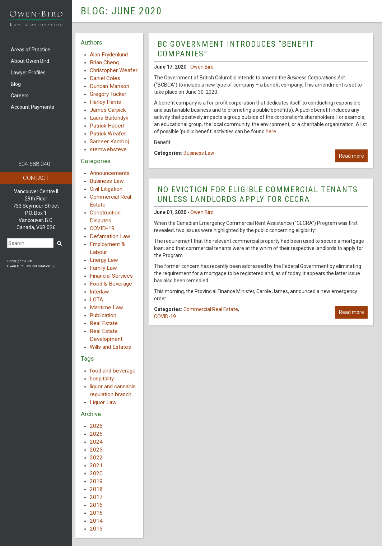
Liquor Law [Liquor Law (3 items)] (103, 402)
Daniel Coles (105, 78)
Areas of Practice (30, 49)
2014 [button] (96, 521)
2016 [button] (96, 505)
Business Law (107, 181)
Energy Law (104, 260)
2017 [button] (96, 497)
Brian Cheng (104, 62)
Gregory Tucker (108, 94)
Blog (16, 84)
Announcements (110, 173)
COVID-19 (102, 228)
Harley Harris (105, 102)
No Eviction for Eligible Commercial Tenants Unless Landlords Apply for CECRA (258, 194)
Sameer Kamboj (109, 141)
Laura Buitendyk (109, 118)
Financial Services (111, 276)
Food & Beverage (111, 284)
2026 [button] (96, 426)
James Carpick (108, 110)
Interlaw (99, 291)
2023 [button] (96, 449)
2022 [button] (96, 457)
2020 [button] (96, 473)
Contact (36, 177)
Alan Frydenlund (109, 54)
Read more (351, 156)
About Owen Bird (30, 61)
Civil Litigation (106, 189)
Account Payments (32, 107)
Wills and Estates (110, 347)
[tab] (109, 426)
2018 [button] (96, 489)
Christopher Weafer (114, 70)
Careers (20, 95)
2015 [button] (96, 513)
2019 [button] (96, 481)
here (271, 131)
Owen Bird (202, 67)
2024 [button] (96, 442)
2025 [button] (96, 434)
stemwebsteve (108, 149)
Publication (103, 315)
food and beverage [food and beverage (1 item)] (113, 370)
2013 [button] (96, 529)
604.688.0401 (35, 163)
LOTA (96, 299)
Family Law (103, 268)
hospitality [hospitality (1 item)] (102, 378)
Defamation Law (110, 236)
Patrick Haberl (107, 125)
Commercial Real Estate (210, 309)
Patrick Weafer (108, 133)
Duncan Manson (109, 86)
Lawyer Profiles (28, 72)
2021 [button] (96, 465)
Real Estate (104, 323)
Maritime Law (106, 307)
